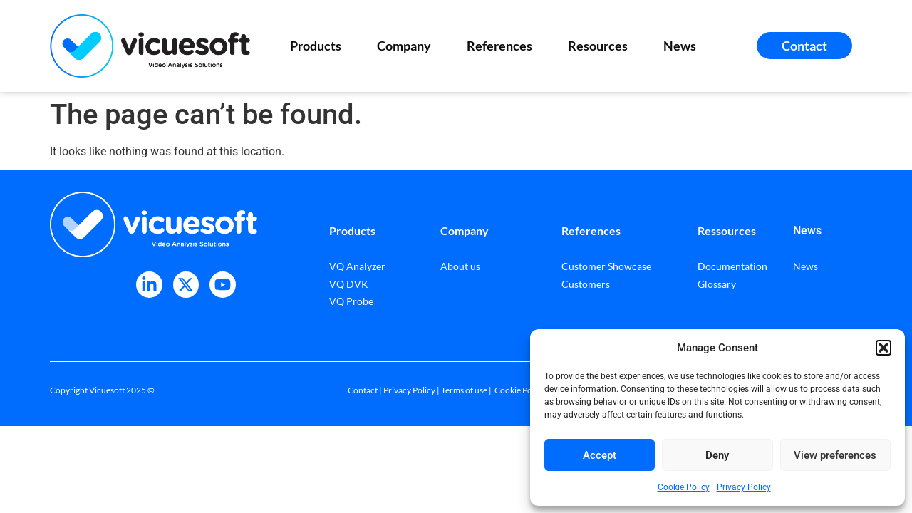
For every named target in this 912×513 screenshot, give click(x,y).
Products (319, 45)
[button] (883, 348)
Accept (599, 455)
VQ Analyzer (357, 266)
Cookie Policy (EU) (529, 390)
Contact (363, 390)
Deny (717, 455)
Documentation (732, 266)
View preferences (835, 455)
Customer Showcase (606, 266)
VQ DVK (348, 284)
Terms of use (464, 390)
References (503, 45)
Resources (601, 45)
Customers (585, 284)
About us (460, 266)
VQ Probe (351, 301)
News (679, 45)
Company (407, 45)
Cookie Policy (684, 487)
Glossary (717, 284)
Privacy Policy (744, 487)
